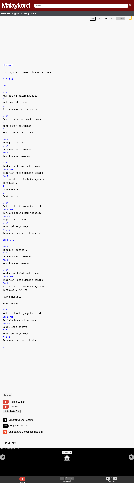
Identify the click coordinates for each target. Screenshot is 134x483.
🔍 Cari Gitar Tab (11, 413)
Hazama (7, 66)
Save (93, 19)
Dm (4, 171)
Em (7, 147)
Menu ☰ (120, 19)
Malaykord (16, 5)
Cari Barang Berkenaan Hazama (25, 435)
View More (67, 457)
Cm (4, 87)
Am (4, 141)
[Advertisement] (68, 42)
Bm (7, 94)
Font (105, 19)
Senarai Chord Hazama (20, 423)
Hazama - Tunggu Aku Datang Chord (18, 13)
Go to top (7, 396)
